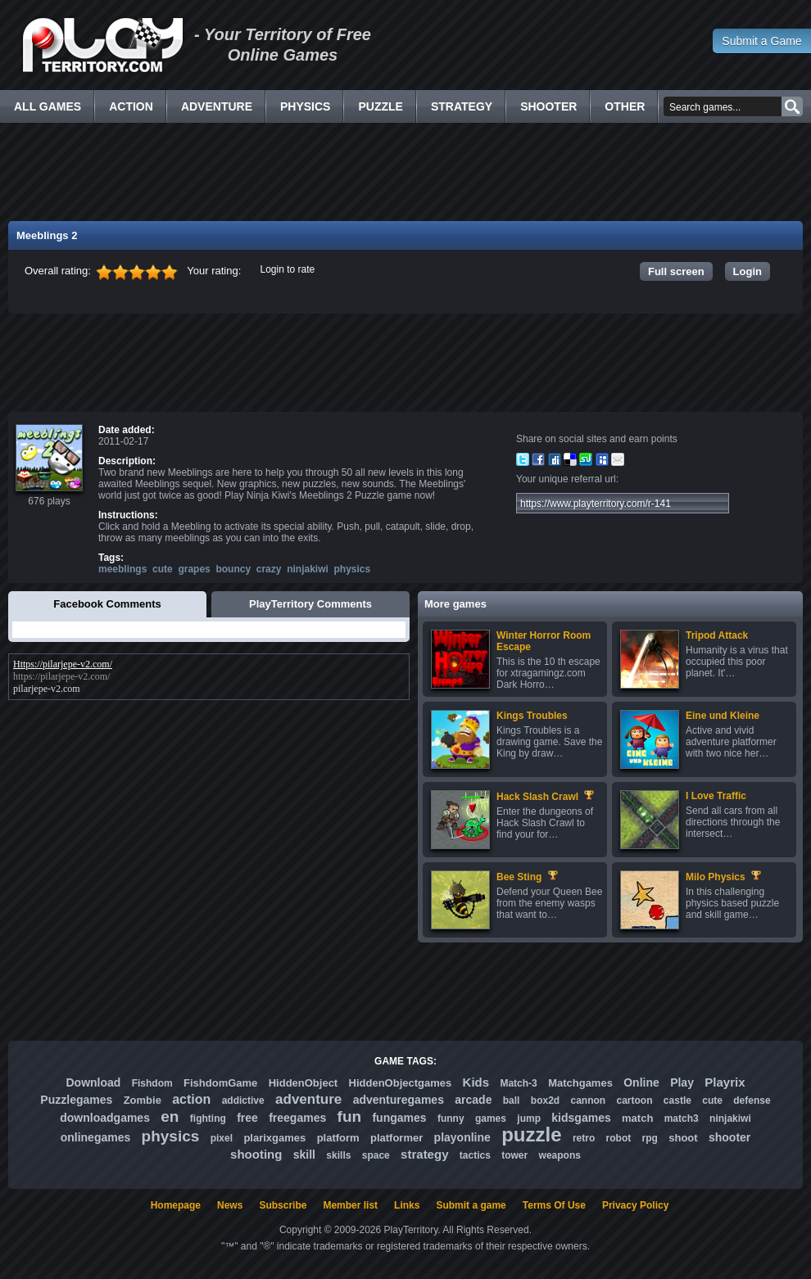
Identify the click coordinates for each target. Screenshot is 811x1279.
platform (338, 1138)
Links (406, 1205)
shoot (682, 1138)
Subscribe (282, 1205)
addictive (243, 1100)
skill (304, 1154)
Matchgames (580, 1083)
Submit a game (470, 1205)
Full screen (676, 271)
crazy (269, 569)
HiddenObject (303, 1083)
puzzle (531, 1134)
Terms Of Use (554, 1205)
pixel (222, 1138)
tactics (475, 1155)
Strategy (461, 106)
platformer (396, 1138)
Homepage (176, 1205)
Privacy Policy (635, 1205)
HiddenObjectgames (400, 1083)
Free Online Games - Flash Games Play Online (102, 45)
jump (529, 1118)
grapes (194, 569)
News (229, 1205)
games (490, 1118)
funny (450, 1118)
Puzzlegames (76, 1099)
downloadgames (105, 1117)
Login (747, 271)
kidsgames (580, 1117)
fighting (208, 1118)
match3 (681, 1118)
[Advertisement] (405, 172)
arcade (473, 1099)
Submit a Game (761, 40)
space (376, 1155)
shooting (256, 1154)
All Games (47, 106)
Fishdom (152, 1083)
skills (338, 1155)
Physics (305, 106)
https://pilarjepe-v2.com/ (61, 676)
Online (641, 1082)
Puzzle (380, 106)
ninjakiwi (307, 569)
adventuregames (398, 1099)
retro (584, 1138)
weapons (560, 1155)
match (637, 1118)
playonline (462, 1137)
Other (625, 106)
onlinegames (96, 1137)
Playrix (725, 1082)
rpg (650, 1138)
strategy (424, 1154)
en (170, 1116)
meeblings (122, 569)
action (191, 1099)
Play (682, 1082)
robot (619, 1138)
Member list (350, 1205)
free (247, 1117)
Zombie (142, 1100)
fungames (399, 1117)
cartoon (635, 1100)
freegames (297, 1117)
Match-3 (518, 1083)
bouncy (233, 569)
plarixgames (274, 1138)
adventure (308, 1099)
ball (511, 1100)
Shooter (548, 106)
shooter (729, 1137)
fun (350, 1116)
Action (131, 106)
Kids (476, 1082)
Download (93, 1082)
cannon (587, 1100)
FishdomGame (220, 1083)
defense (751, 1100)
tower (514, 1155)
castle (677, 1100)
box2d (545, 1100)
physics (352, 569)
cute (162, 569)
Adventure (216, 106)
